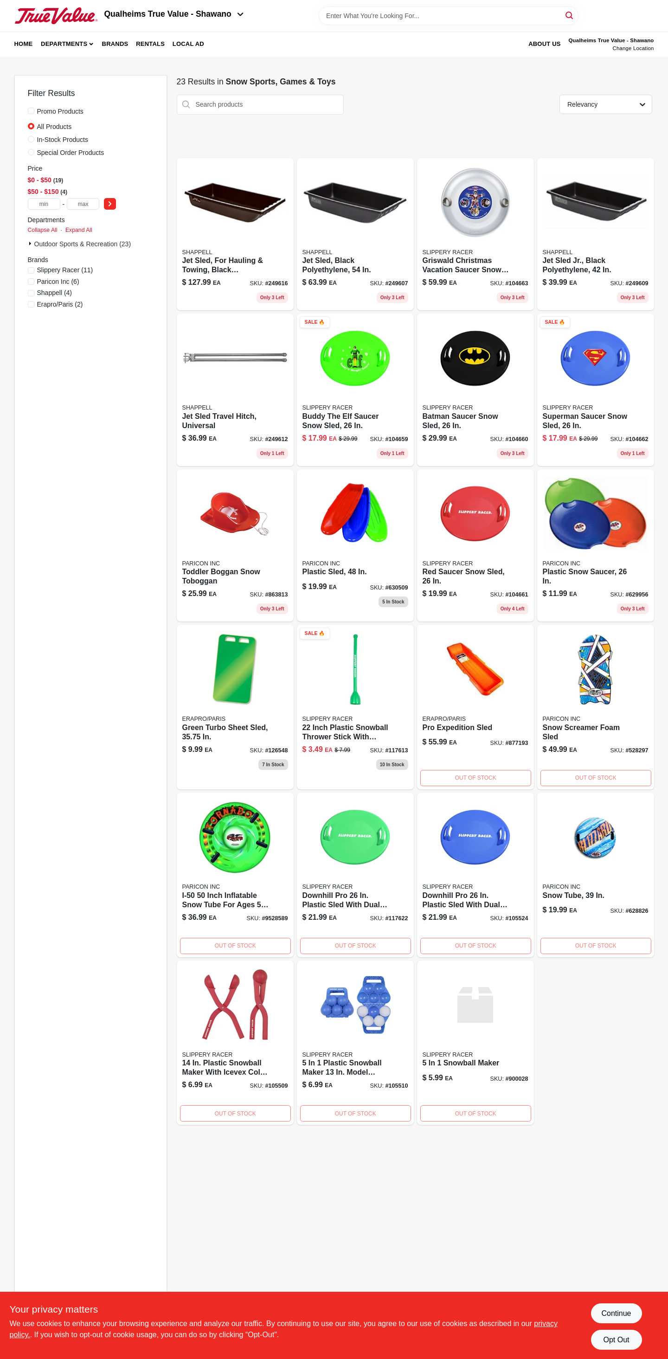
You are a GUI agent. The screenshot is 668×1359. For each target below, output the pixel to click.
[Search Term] (448, 15)
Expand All (78, 230)
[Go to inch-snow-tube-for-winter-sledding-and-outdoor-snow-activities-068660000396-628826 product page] (595, 875)
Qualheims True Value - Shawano (174, 14)
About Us (544, 43)
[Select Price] (110, 204)
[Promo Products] (31, 111)
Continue (616, 1313)
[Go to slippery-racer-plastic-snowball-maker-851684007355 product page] (355, 1043)
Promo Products (60, 111)
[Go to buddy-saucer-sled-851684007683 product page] (355, 390)
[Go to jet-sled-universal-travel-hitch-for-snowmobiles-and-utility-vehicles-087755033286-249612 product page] (235, 390)
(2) (60, 304)
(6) (58, 281)
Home (23, 43)
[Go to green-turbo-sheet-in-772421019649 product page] (235, 707)
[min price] (44, 204)
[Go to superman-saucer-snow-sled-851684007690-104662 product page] (595, 390)
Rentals (150, 43)
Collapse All (43, 230)
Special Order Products (70, 152)
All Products (54, 126)
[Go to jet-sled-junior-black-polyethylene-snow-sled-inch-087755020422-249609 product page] (595, 234)
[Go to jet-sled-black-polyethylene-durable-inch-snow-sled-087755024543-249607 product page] (355, 234)
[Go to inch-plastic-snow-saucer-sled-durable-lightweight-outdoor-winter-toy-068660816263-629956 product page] (595, 545)
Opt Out (616, 1340)
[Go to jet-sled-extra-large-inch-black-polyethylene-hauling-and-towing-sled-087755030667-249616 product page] (235, 234)
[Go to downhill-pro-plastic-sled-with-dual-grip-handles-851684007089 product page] (355, 875)
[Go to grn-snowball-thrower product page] (355, 707)
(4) (54, 292)
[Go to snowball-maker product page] (475, 1043)
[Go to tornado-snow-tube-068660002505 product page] (235, 875)
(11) (65, 270)
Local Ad (188, 43)
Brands (115, 43)
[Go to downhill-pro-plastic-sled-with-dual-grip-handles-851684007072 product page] (475, 875)
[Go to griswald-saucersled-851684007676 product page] (475, 234)
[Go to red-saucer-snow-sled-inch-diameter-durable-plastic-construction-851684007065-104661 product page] (475, 545)
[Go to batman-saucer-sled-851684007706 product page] (475, 390)
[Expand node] (31, 243)
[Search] (570, 15)
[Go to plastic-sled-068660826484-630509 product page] (355, 545)
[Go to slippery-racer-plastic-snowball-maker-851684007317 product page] (235, 1043)
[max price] (83, 204)
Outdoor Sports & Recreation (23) (82, 244)
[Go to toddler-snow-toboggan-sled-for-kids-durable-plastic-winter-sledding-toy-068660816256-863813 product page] (235, 545)
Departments (64, 43)
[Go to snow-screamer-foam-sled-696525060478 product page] (595, 707)
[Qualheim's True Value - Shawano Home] (56, 15)
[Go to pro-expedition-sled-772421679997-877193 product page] (475, 707)
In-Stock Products (63, 139)
